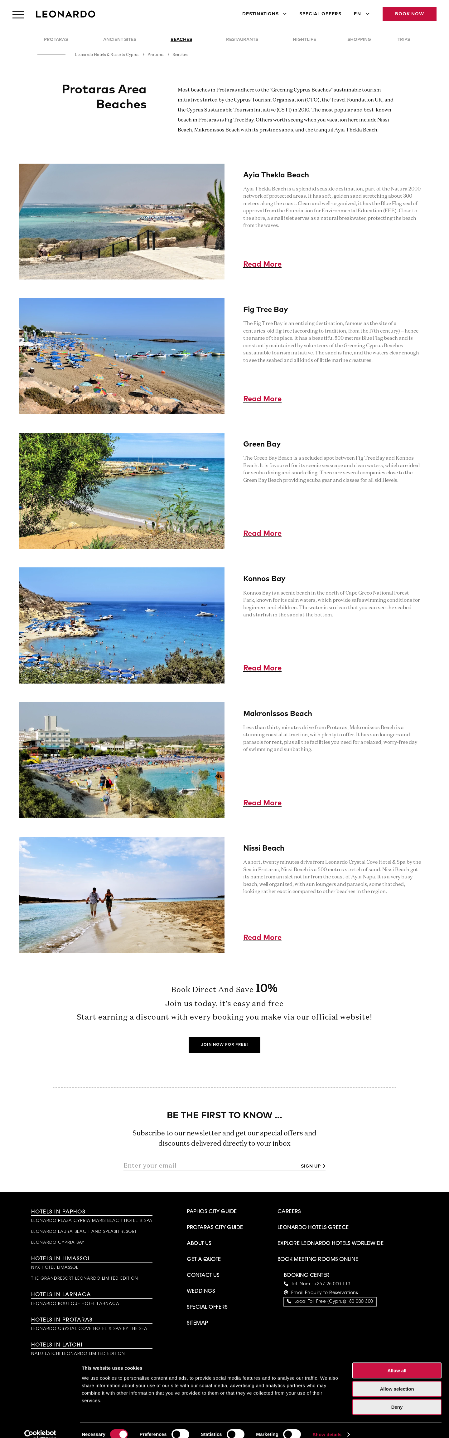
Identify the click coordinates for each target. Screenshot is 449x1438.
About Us (199, 1243)
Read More (262, 264)
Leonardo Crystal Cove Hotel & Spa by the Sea (89, 1329)
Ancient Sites (119, 39)
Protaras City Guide (215, 1227)
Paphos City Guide (212, 1211)
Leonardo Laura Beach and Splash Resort (84, 1232)
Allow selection (397, 1380)
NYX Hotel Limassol (54, 1268)
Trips (404, 39)
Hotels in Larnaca (61, 1294)
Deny (397, 1398)
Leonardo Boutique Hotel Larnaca (75, 1304)
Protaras (56, 39)
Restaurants (242, 39)
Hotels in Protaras (62, 1320)
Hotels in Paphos (58, 1212)
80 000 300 (361, 1302)
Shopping (359, 39)
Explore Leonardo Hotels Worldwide (331, 1243)
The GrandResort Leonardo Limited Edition (84, 1279)
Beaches (181, 39)
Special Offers (320, 14)
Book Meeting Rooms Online (318, 1259)
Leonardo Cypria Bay (57, 1243)
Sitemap (197, 1323)
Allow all (397, 1361)
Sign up (311, 1166)
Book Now (409, 14)
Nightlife (304, 39)
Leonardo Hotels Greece (313, 1227)
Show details (327, 1425)
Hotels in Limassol (61, 1259)
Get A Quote (204, 1259)
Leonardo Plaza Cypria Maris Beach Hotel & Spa (91, 1221)
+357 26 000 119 (332, 1284)
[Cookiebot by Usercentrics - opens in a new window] (40, 1426)
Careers (289, 1211)
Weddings (201, 1291)
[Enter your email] (209, 1165)
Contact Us (203, 1275)
